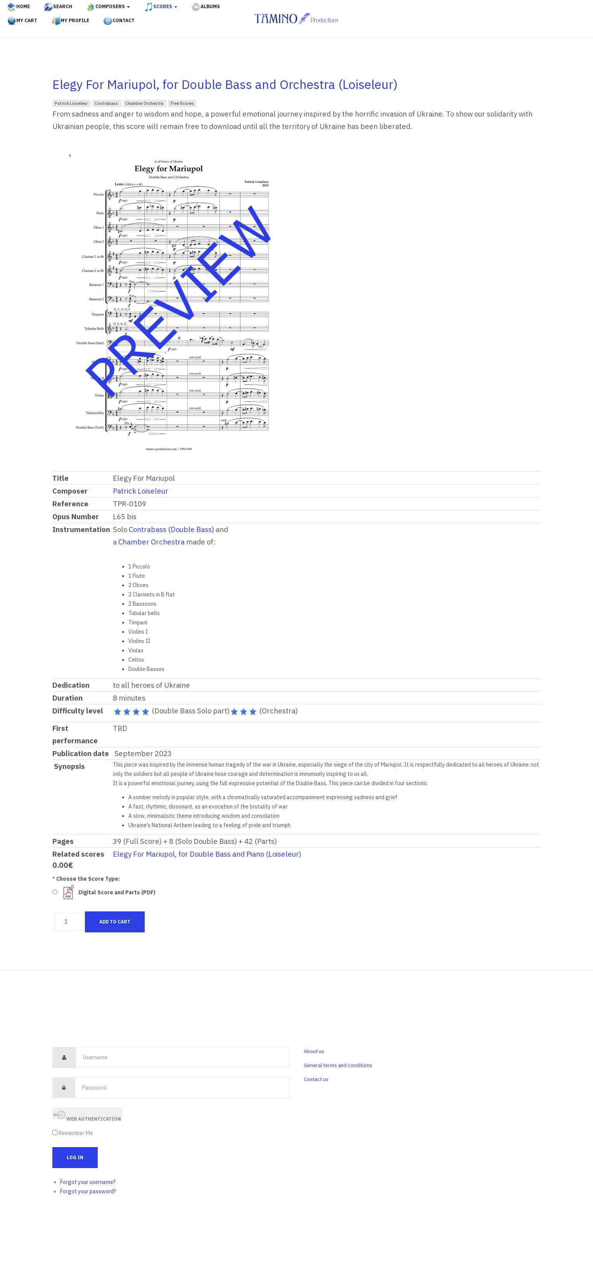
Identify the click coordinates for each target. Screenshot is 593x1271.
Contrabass (107, 103)
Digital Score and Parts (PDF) (117, 892)
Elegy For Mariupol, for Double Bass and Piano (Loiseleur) (207, 854)
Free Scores (182, 103)
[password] (182, 1087)
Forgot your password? (88, 1191)
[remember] (54, 1132)
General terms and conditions (338, 1065)
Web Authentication (87, 1114)
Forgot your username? (88, 1182)
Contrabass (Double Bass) (171, 529)
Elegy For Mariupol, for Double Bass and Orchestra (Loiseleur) (225, 84)
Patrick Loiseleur (71, 103)
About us (314, 1051)
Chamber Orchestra (144, 103)
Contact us (316, 1079)
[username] (183, 1057)
